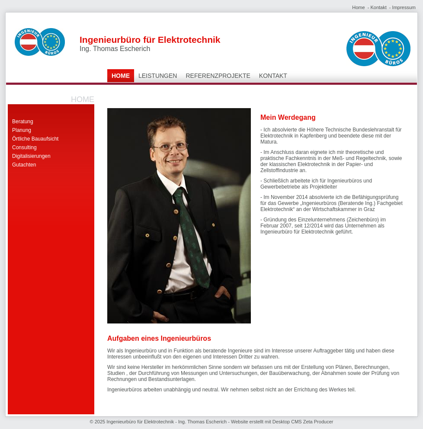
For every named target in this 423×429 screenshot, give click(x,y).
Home (358, 7)
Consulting (24, 147)
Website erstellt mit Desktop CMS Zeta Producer (282, 421)
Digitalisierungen (31, 156)
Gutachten (24, 165)
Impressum (404, 7)
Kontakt (378, 7)
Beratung (22, 121)
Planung (21, 130)
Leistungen (157, 75)
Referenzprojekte (218, 75)
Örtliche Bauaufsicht (35, 139)
